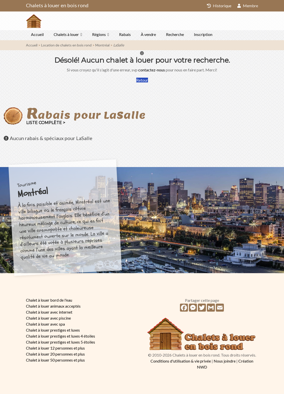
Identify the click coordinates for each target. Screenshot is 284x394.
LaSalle (118, 45)
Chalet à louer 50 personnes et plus (55, 360)
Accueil (37, 34)
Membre (247, 5)
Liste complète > (45, 122)
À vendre (148, 34)
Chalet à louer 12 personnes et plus (55, 348)
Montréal (102, 45)
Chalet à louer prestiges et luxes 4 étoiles (60, 336)
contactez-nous (151, 69)
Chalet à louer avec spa (45, 324)
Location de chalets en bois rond (66, 45)
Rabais (125, 34)
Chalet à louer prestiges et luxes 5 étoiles (60, 342)
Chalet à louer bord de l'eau (49, 300)
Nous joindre (225, 361)
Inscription (203, 34)
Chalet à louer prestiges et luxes (53, 330)
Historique (219, 5)
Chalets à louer (66, 34)
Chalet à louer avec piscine (48, 318)
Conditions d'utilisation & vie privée (180, 361)
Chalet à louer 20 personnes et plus (55, 354)
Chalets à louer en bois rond (57, 5)
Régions (99, 34)
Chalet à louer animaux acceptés (53, 306)
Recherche (175, 34)
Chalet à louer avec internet (49, 312)
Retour (142, 80)
